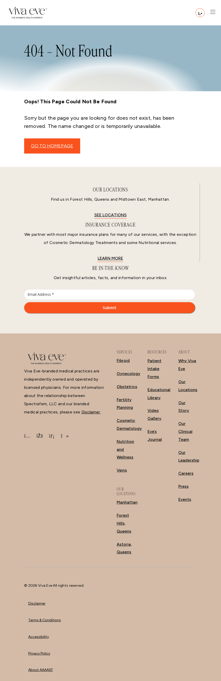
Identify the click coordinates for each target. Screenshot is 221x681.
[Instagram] (27, 436)
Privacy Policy (39, 653)
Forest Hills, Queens (124, 523)
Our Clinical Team (185, 431)
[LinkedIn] (52, 436)
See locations (110, 214)
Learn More (110, 258)
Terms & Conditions (44, 620)
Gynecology (128, 373)
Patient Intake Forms (154, 368)
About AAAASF (40, 670)
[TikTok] (64, 436)
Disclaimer (36, 603)
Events (184, 499)
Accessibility (38, 637)
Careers (186, 473)
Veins (122, 470)
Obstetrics (127, 386)
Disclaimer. (91, 412)
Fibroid (123, 360)
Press (183, 486)
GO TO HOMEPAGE (52, 146)
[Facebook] (39, 436)
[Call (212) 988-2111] (200, 12)
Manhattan (127, 502)
